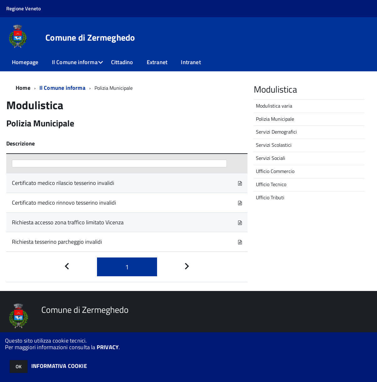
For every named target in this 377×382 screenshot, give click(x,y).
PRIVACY (108, 347)
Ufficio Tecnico (271, 184)
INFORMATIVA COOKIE (59, 366)
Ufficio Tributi (270, 197)
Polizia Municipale (275, 119)
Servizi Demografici (276, 131)
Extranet (157, 62)
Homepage (25, 62)
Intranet (191, 62)
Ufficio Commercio (275, 171)
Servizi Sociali (270, 158)
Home (23, 88)
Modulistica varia (274, 106)
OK (19, 366)
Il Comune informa (75, 62)
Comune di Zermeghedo (90, 37)
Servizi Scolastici (274, 145)
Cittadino (122, 62)
